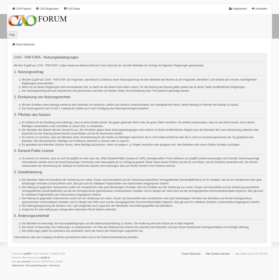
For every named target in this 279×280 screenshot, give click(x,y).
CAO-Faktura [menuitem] (21, 8)
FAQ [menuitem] (12, 34)
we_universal (23, 261)
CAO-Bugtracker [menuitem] (47, 8)
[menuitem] (18, 266)
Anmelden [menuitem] (259, 8)
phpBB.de (45, 257)
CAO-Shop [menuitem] (71, 8)
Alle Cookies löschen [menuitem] (218, 253)
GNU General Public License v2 (119, 158)
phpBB (27, 254)
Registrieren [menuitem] (238, 8)
